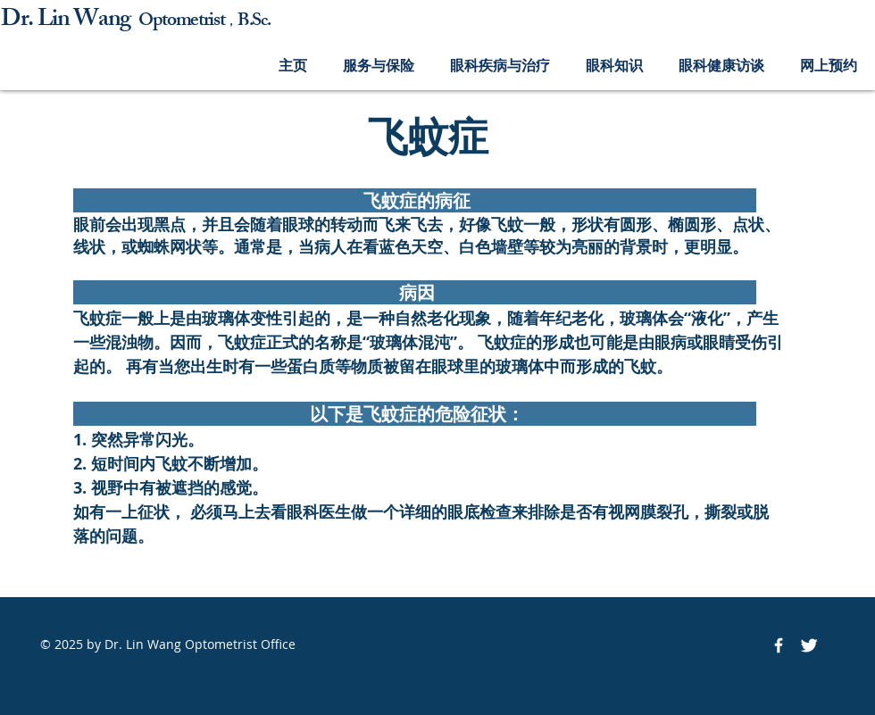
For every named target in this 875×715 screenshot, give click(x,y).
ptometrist (189, 21)
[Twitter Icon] (809, 645)
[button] (378, 65)
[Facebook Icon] (778, 645)
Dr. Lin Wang (69, 21)
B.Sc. (254, 21)
